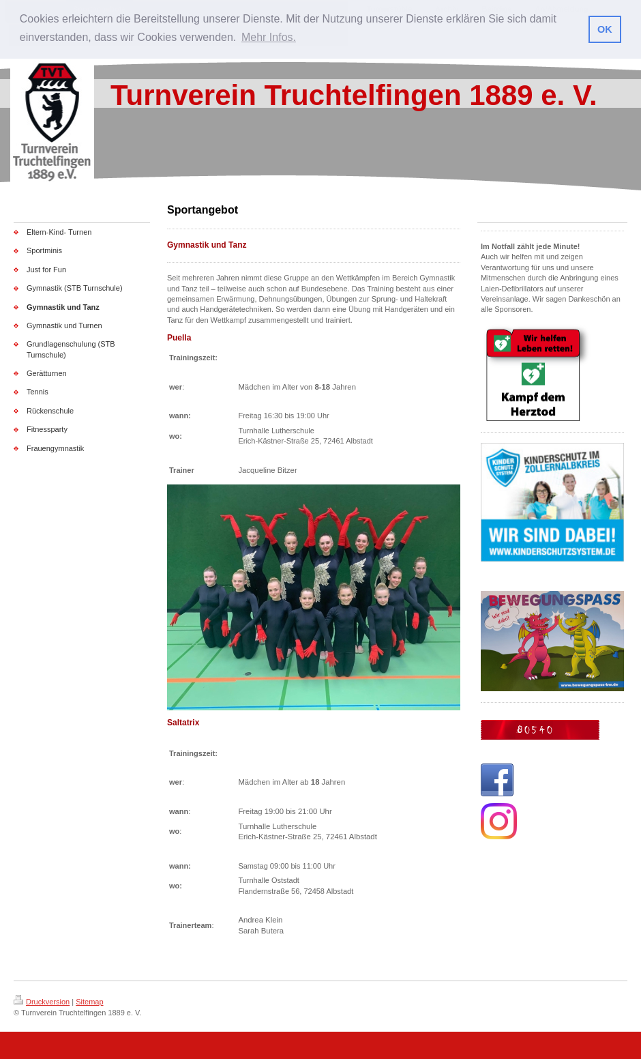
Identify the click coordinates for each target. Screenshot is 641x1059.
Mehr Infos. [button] (268, 37)
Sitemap (89, 1002)
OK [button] (604, 29)
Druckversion (42, 1002)
